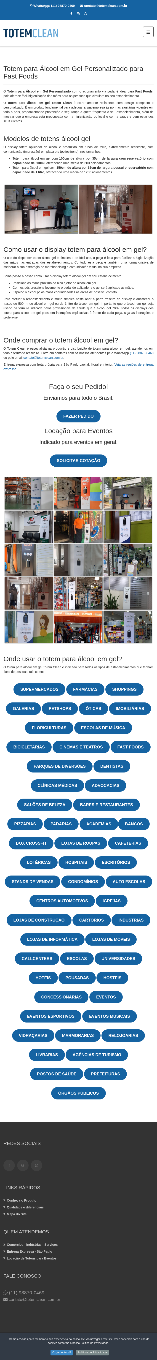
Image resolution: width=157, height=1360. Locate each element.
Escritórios (116, 862)
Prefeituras (105, 1074)
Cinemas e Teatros (81, 747)
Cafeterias (128, 843)
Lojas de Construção (39, 920)
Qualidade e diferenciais (25, 1207)
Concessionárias (61, 997)
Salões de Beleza (44, 804)
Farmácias (85, 689)
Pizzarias (25, 824)
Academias (98, 824)
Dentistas (111, 766)
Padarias (61, 824)
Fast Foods (130, 747)
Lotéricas (39, 862)
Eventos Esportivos (51, 1016)
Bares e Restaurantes (106, 804)
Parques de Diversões (60, 766)
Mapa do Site (17, 1214)
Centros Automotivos (62, 901)
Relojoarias (123, 1035)
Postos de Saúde (57, 1074)
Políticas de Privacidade (92, 1353)
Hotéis (43, 978)
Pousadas (77, 978)
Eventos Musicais (109, 1016)
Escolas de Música (103, 728)
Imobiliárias (130, 708)
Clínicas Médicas (57, 785)
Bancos (134, 824)
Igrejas (112, 901)
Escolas (77, 958)
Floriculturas (49, 728)
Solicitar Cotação (78, 460)
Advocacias (105, 785)
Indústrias (131, 920)
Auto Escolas (129, 881)
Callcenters (37, 958)
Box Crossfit (31, 843)
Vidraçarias (33, 1035)
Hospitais (76, 862)
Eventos (106, 997)
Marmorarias (78, 1035)
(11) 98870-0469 (65, 6)
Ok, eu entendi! (61, 1353)
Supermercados (39, 689)
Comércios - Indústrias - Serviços (32, 1244)
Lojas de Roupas (80, 843)
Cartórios (91, 920)
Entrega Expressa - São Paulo (29, 1251)
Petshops (60, 708)
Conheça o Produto (21, 1200)
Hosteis (112, 978)
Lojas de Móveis (111, 939)
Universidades (118, 958)
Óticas (93, 708)
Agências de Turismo (96, 1055)
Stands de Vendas (32, 881)
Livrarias (47, 1055)
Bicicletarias (29, 747)
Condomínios (83, 881)
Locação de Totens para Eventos (32, 1258)
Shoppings (124, 689)
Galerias (23, 708)
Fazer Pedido (78, 416)
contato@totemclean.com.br (43, 357)
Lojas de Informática (52, 939)
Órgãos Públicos (78, 1093)
